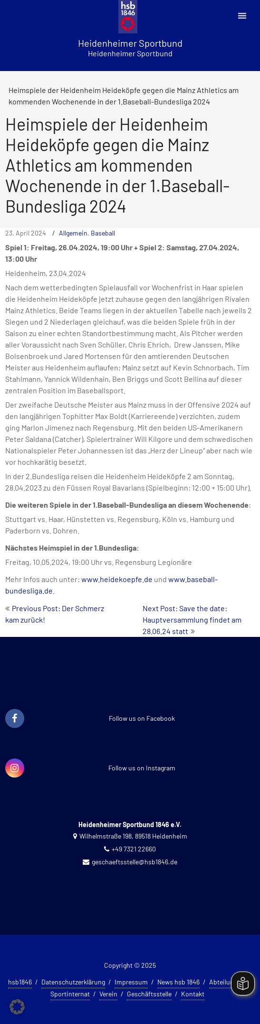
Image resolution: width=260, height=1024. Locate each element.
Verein (108, 994)
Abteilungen (226, 982)
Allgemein (73, 233)
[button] (17, 1007)
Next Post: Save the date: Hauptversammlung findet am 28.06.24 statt (192, 619)
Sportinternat (70, 994)
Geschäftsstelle (149, 994)
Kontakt (192, 994)
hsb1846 (20, 982)
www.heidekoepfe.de (117, 579)
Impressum (131, 982)
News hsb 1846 (178, 982)
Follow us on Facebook (142, 718)
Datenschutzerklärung (73, 982)
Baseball (103, 233)
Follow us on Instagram (141, 768)
